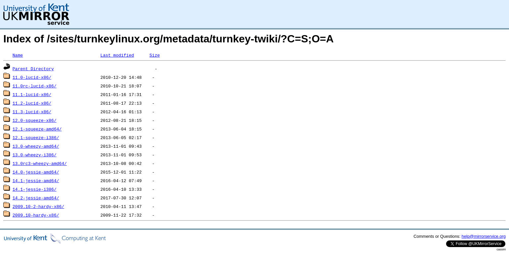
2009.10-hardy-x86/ (36, 215)
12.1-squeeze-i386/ (36, 137)
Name (18, 55)
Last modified (117, 55)
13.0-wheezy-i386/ (35, 155)
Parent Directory (33, 69)
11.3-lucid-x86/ (32, 112)
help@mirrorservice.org (484, 236)
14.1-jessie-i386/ (35, 189)
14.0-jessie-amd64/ (36, 172)
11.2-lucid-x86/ (32, 103)
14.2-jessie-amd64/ (36, 198)
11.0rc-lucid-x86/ (35, 86)
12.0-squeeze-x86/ (35, 120)
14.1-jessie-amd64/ (36, 180)
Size (154, 55)
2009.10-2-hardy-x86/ (38, 206)
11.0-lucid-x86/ (32, 77)
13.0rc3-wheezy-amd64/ (40, 163)
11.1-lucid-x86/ (32, 94)
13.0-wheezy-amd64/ (36, 146)
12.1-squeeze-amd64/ (37, 129)
